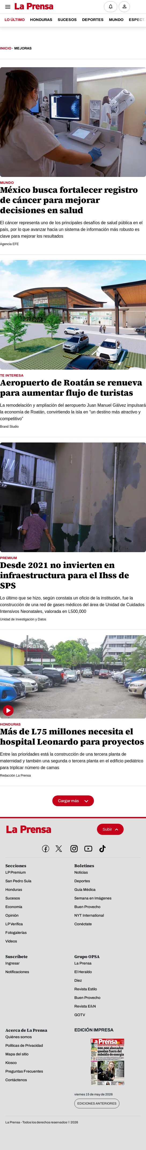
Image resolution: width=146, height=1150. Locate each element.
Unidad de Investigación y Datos (23, 619)
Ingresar (126, 11)
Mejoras (23, 48)
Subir (110, 829)
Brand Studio (9, 426)
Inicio (5, 48)
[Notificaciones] (110, 6)
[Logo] (32, 6)
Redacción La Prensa (15, 775)
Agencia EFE (9, 244)
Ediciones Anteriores (96, 1103)
